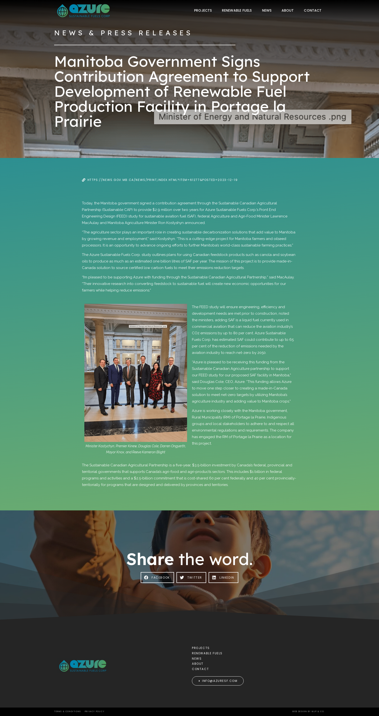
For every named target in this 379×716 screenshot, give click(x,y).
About (288, 10)
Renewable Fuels (237, 10)
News (266, 10)
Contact (312, 10)
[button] (157, 577)
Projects (203, 10)
